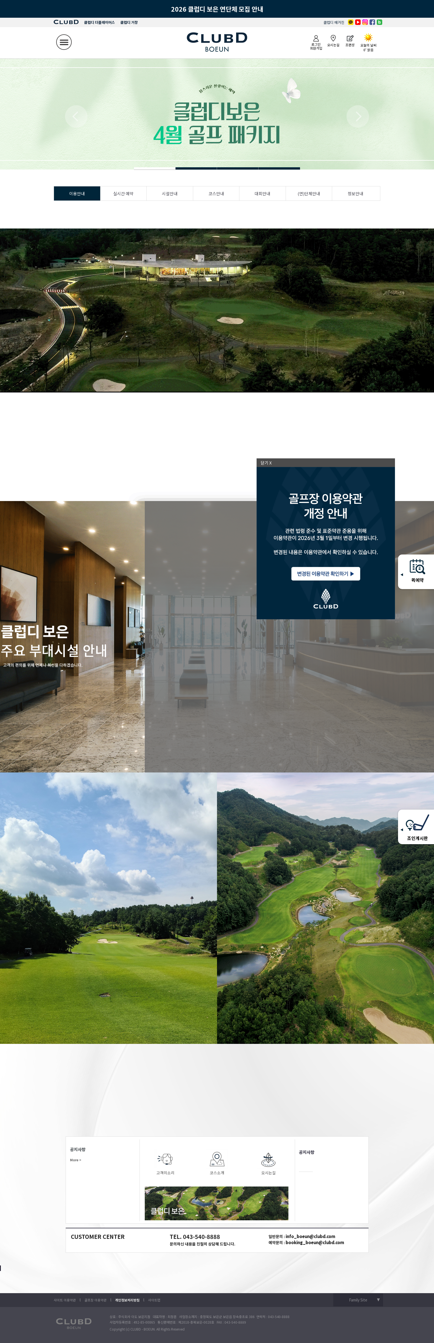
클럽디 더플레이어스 (99, 22)
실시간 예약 (123, 193)
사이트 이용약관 (65, 1300)
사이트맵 (154, 1300)
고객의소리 (165, 1162)
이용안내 (77, 193)
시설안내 (169, 193)
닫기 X (266, 463)
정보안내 (355, 193)
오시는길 (268, 1162)
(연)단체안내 (309, 193)
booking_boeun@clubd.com (315, 1242)
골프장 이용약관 (95, 1300)
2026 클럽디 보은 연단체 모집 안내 (217, 9)
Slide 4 (196, 168)
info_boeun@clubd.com (310, 1236)
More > (75, 1160)
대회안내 (262, 193)
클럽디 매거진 (334, 22)
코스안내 (216, 193)
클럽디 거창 (129, 22)
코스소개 (217, 1162)
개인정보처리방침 (127, 1300)
